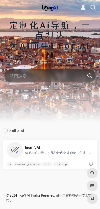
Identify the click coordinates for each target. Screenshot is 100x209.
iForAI (22, 195)
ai (10, 164)
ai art (47, 164)
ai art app (61, 164)
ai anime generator (27, 164)
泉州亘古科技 (65, 195)
